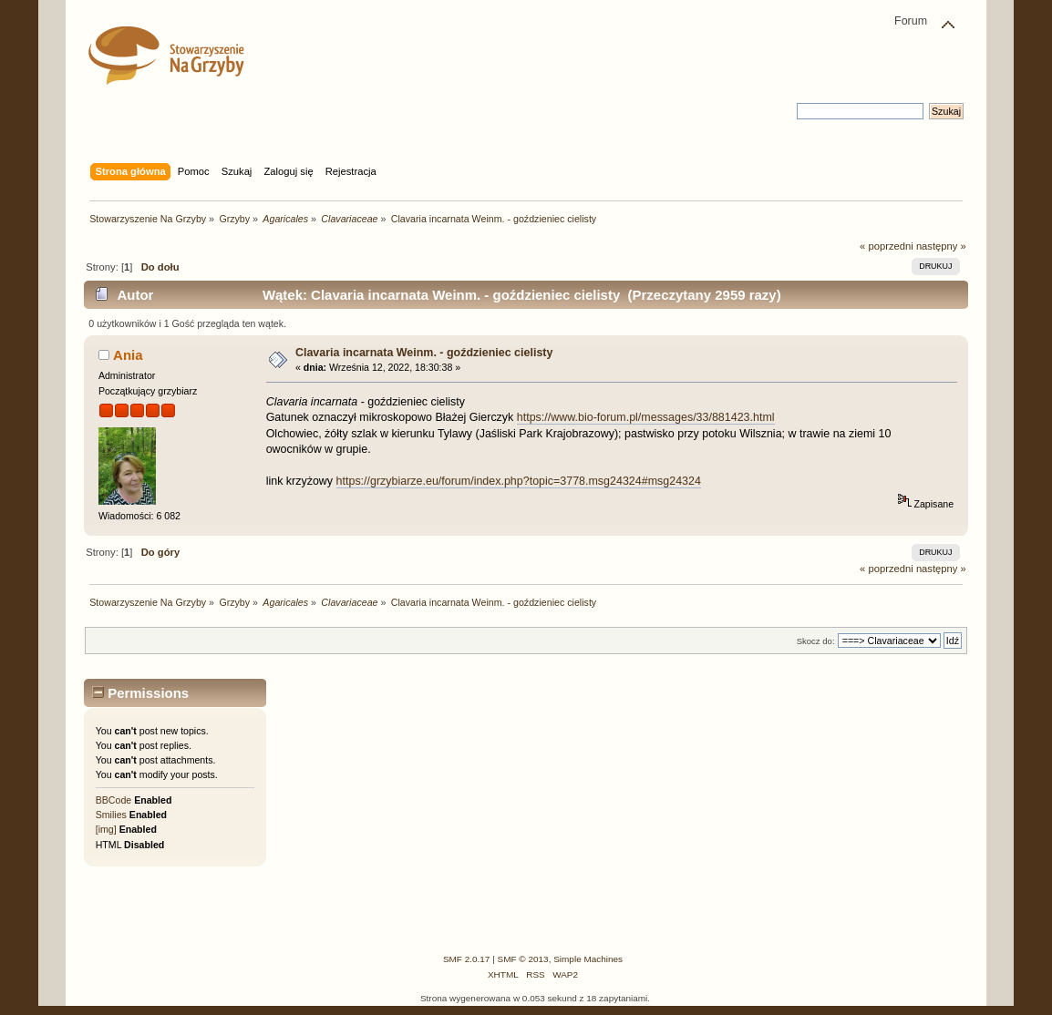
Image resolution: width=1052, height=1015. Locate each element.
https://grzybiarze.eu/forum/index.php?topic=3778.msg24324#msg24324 (518, 481)
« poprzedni (886, 246)
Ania (127, 355)
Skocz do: (816, 641)
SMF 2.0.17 (466, 959)
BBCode (113, 800)
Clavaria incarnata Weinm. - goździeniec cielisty (424, 352)
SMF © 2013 (523, 959)
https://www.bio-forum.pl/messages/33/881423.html (646, 417)
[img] (106, 829)
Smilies (111, 814)
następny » (941, 246)
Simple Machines (588, 959)
